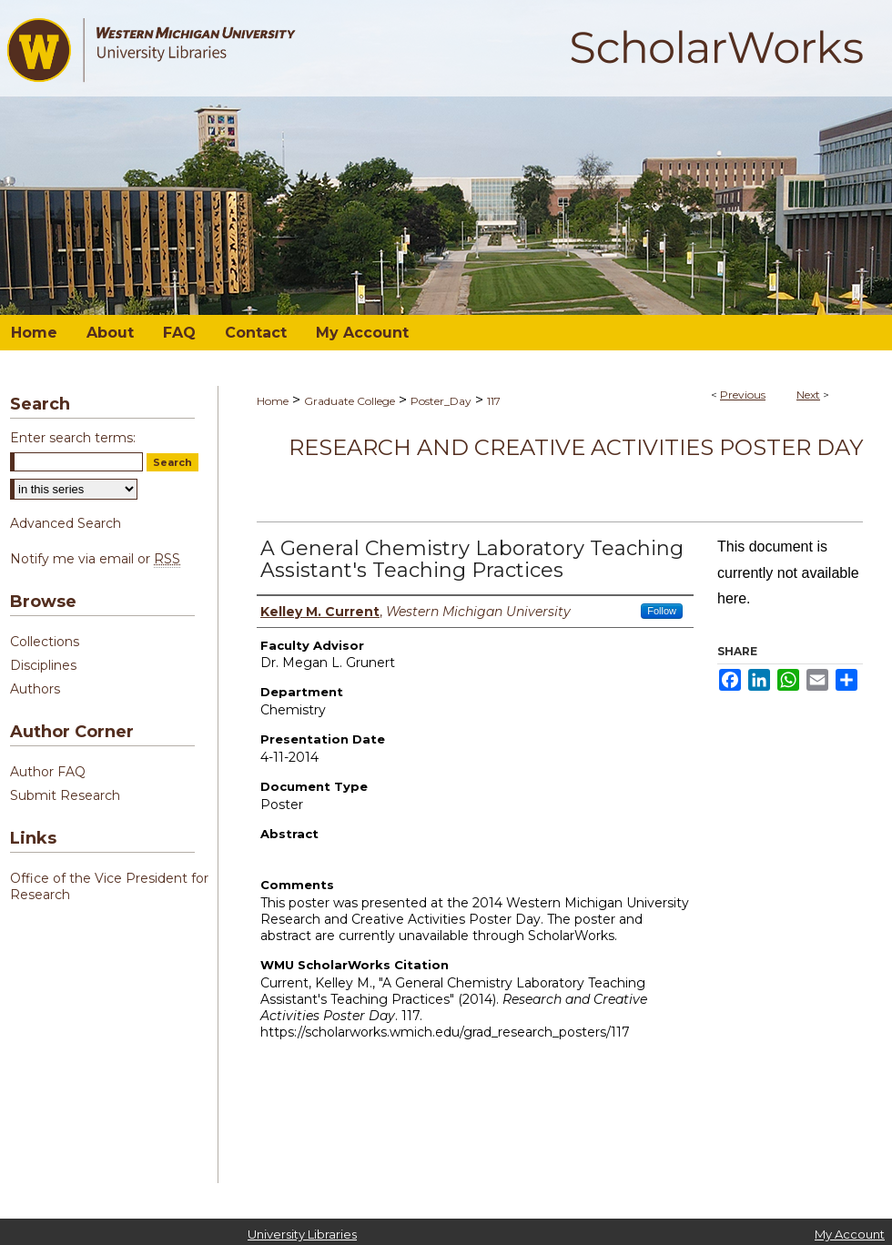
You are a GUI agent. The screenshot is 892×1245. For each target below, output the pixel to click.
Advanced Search (65, 523)
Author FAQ (48, 772)
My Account (850, 1234)
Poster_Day (441, 401)
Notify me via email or (95, 559)
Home (273, 401)
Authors (35, 689)
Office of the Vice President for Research (109, 886)
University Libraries (302, 1234)
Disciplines (43, 665)
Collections (44, 641)
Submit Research (65, 795)
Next (808, 394)
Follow (661, 610)
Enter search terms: (73, 438)
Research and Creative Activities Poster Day (576, 447)
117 (494, 401)
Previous (742, 394)
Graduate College (349, 401)
